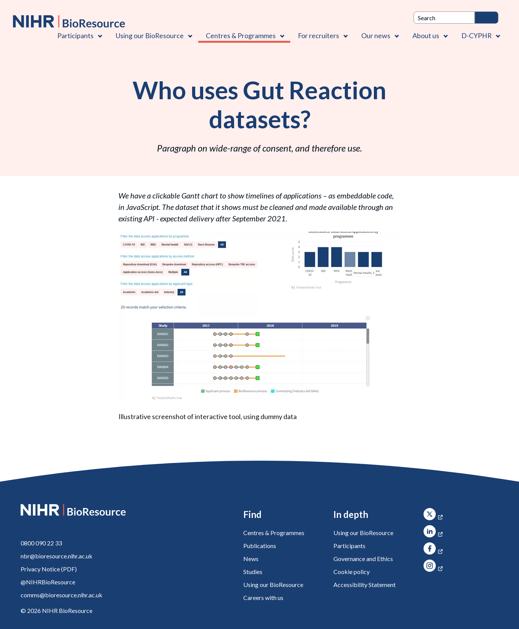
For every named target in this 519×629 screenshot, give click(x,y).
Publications (259, 545)
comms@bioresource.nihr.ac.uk (61, 594)
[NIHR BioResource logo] (69, 21)
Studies (252, 571)
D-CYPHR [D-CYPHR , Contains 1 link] (476, 35)
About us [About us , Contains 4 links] (425, 35)
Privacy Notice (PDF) (49, 569)
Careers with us (263, 597)
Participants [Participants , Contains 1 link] (75, 35)
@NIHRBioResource (48, 581)
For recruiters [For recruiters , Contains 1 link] (318, 35)
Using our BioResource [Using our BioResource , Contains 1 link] (150, 35)
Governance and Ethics (363, 558)
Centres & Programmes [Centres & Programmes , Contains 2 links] (241, 35)
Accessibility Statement (364, 584)
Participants (349, 545)
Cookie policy (351, 571)
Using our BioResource (273, 584)
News (251, 558)
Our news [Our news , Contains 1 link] (375, 35)
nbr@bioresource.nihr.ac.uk (56, 556)
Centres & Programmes (273, 532)
